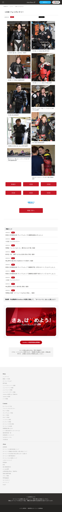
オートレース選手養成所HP (9, 455)
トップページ (6, 376)
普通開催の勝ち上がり (8, 428)
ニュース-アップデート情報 (9, 392)
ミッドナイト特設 (7, 419)
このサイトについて (7, 460)
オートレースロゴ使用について (10, 458)
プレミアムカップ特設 (8, 413)
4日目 (31, 193)
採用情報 (5, 447)
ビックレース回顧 (7, 421)
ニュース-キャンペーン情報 (9, 385)
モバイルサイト (6, 480)
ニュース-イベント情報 (8, 387)
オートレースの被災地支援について (11, 449)
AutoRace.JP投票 (6, 396)
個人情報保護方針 (7, 467)
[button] (3, 2)
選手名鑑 (5, 383)
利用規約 (5, 462)
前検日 (13, 184)
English (4, 484)
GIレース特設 (6, 415)
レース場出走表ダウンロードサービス (11, 430)
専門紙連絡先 (6, 478)
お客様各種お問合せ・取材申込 (10, 471)
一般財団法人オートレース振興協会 (35, 508)
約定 (4, 464)
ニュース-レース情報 (7, 390)
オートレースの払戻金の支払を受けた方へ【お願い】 (15, 453)
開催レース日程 (6, 378)
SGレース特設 (6, 410)
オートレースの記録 (7, 426)
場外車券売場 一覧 (7, 432)
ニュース (11, 6)
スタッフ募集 (6, 475)
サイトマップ (6, 482)
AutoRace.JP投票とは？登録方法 (10, 394)
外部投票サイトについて (8, 435)
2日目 (49, 184)
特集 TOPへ (31, 210)
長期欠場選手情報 (7, 473)
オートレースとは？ (7, 381)
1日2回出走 (5, 439)
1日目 (31, 184)
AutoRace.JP (6, 6)
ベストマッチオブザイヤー (9, 408)
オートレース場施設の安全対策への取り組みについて (15, 451)
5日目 (49, 193)
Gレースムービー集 (7, 406)
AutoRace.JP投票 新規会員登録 (31, 342)
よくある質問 (6, 469)
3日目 (13, 193)
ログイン (45, 2)
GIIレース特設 (6, 417)
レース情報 (5, 398)
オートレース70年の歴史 (8, 424)
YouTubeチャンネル (7, 437)
